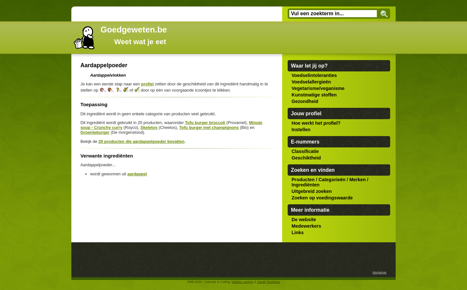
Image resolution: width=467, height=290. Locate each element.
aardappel (137, 173)
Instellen (301, 129)
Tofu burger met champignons (209, 127)
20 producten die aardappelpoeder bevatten (141, 141)
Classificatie (305, 151)
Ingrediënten (305, 184)
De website (304, 219)
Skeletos (149, 127)
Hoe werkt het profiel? (316, 123)
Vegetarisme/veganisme (318, 88)
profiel (147, 84)
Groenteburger (95, 132)
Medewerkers (306, 226)
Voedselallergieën (311, 81)
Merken (357, 179)
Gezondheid (305, 101)
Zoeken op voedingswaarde (322, 197)
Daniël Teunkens (268, 282)
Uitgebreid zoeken (312, 191)
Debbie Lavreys (242, 282)
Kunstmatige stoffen (314, 94)
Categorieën (331, 179)
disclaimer (380, 272)
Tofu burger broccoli (205, 122)
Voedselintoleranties (314, 75)
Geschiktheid (306, 157)
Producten (303, 179)
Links (298, 232)
